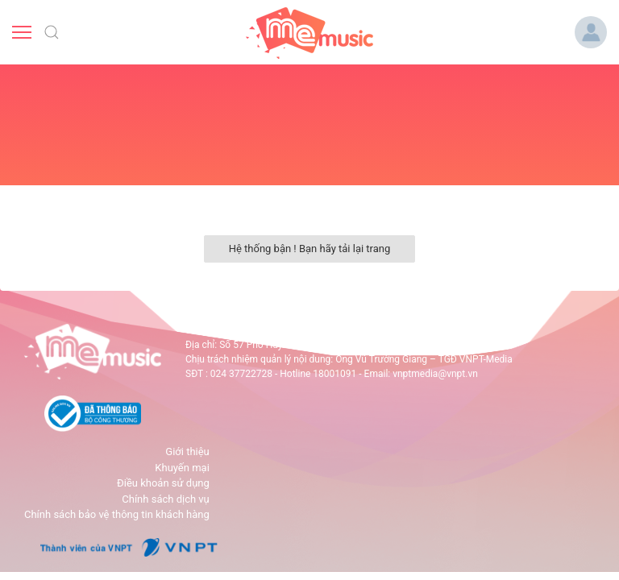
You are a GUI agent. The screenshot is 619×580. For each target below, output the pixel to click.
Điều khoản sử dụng (163, 483)
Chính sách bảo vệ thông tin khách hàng (117, 514)
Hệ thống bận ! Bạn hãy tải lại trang (310, 248)
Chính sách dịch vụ (166, 499)
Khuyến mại (182, 468)
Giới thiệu (187, 451)
